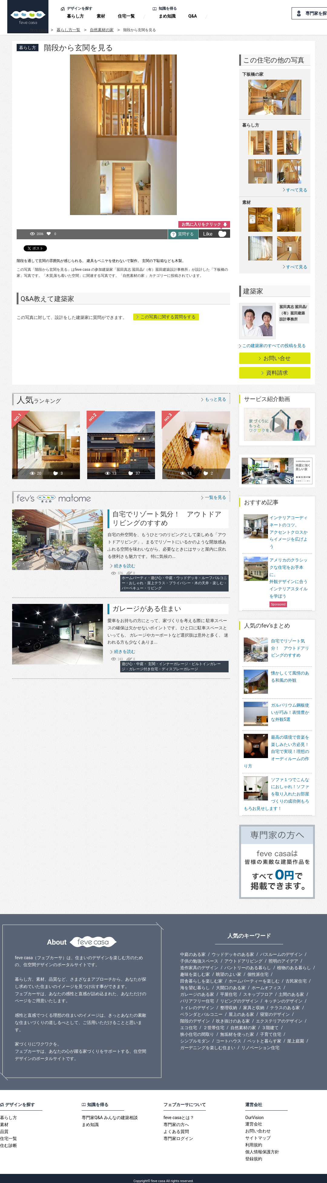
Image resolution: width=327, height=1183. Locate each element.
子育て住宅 (270, 1029)
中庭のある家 (193, 949)
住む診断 (8, 1140)
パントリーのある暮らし (247, 962)
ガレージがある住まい (146, 608)
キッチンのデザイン (283, 995)
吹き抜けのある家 (233, 1015)
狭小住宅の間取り (197, 1029)
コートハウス (228, 1035)
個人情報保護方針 (262, 1146)
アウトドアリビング (243, 955)
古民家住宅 (296, 975)
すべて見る (296, 189)
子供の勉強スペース (199, 955)
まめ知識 (167, 16)
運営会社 (253, 1118)
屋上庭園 (295, 1035)
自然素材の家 (102, 30)
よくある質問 (176, 1126)
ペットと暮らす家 (264, 1035)
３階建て (270, 1022)
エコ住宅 (188, 1022)
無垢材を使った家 (237, 1029)
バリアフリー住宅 (197, 995)
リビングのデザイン (239, 995)
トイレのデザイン (197, 1002)
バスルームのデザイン (281, 949)
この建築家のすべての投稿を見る (274, 345)
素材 (101, 16)
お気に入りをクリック (201, 224)
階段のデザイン (195, 1015)
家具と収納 (253, 1002)
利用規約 (253, 1139)
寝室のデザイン (275, 1009)
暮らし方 (75, 16)
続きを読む (124, 565)
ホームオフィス (266, 982)
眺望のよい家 (228, 969)
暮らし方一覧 (68, 30)
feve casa (38, 30)
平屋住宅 (228, 989)
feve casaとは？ (179, 1112)
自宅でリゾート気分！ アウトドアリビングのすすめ (290, 648)
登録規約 (253, 1153)
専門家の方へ (176, 1119)
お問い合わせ (258, 1125)
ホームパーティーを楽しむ (254, 975)
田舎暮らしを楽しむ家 (201, 975)
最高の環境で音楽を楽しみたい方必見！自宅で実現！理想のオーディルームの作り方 (276, 746)
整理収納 (228, 1002)
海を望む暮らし (195, 982)
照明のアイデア (283, 955)
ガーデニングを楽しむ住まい (207, 1042)
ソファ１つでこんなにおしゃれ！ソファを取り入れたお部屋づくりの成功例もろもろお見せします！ (276, 789)
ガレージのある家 (197, 989)
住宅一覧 (126, 16)
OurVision (254, 1112)
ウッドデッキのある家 (233, 949)
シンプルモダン (195, 1035)
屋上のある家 (241, 1009)
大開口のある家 (231, 982)
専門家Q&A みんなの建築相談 (110, 1112)
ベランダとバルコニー (201, 1009)
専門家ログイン (178, 1133)
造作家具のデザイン (199, 962)
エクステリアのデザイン (279, 1015)
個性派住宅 (258, 969)
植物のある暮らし (294, 962)
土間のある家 (291, 989)
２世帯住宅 (213, 1022)
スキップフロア (258, 989)
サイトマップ (258, 1132)
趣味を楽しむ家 (195, 969)
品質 (4, 1126)
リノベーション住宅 (260, 1042)
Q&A (192, 16)
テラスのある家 (285, 1002)
